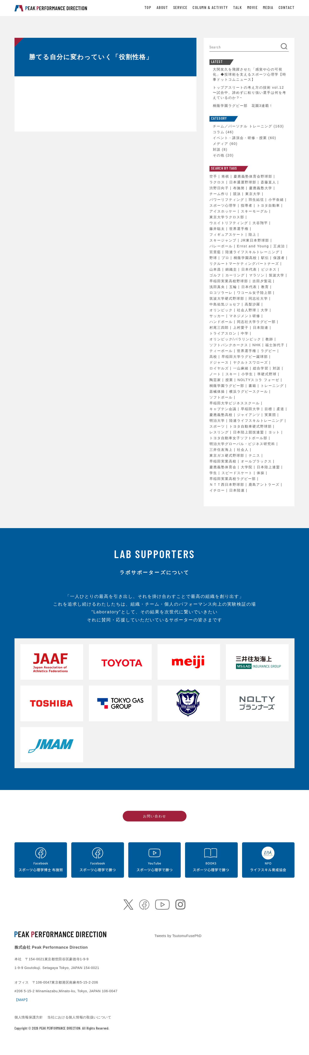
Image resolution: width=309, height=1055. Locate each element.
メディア (220, 144)
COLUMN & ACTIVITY (210, 8)
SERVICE (180, 8)
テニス (255, 455)
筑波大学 (277, 275)
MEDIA (268, 8)
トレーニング (273, 386)
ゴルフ (216, 275)
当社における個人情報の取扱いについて (79, 1017)
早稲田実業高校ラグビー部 (233, 479)
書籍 (253, 386)
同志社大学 (259, 298)
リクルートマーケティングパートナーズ (244, 264)
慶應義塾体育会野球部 (254, 176)
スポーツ (217, 426)
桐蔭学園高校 (246, 258)
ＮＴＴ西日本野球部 (227, 484)
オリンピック (221, 310)
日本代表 (249, 269)
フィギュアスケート (227, 234)
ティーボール (221, 351)
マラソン (257, 275)
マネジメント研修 (245, 316)
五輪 (233, 287)
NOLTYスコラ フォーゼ (259, 380)
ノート (216, 374)
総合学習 (261, 368)
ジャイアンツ (249, 415)
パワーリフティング (227, 200)
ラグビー (269, 351)
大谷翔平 (260, 223)
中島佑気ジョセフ (225, 304)
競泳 (237, 194)
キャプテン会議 (223, 409)
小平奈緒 (276, 200)
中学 (245, 333)
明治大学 (217, 420)
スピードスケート (238, 473)
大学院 (247, 467)
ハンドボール (221, 322)
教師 (270, 339)
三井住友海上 (221, 450)
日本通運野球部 (243, 182)
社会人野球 (247, 310)
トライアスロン (223, 333)
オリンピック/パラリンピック (236, 339)
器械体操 (217, 391)
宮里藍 (216, 252)
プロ (226, 258)
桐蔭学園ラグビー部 (227, 386)
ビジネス (269, 269)
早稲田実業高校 (223, 461)
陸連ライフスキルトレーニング (253, 252)
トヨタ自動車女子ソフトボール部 (239, 438)
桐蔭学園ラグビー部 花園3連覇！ (243, 106)
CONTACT (287, 8)
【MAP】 (21, 1000)
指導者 (247, 205)
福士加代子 (275, 345)
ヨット (274, 432)
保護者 (279, 258)
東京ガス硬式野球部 (227, 455)
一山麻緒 (241, 368)
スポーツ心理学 (223, 205)
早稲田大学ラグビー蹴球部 (245, 357)
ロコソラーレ (221, 293)
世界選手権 (239, 229)
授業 (230, 380)
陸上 (253, 234)
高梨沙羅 (253, 304)
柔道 (281, 409)
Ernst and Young (254, 246)
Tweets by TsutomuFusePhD (178, 936)
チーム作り (219, 194)
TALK (237, 8)
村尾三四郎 (219, 327)
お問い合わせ (154, 816)
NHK (257, 345)
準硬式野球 (267, 374)
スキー (231, 374)
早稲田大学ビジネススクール (235, 403)
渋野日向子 (219, 188)
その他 (218, 155)
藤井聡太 (217, 229)
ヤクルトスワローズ (251, 362)
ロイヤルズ (219, 368)
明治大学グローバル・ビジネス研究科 (243, 444)
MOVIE (252, 8)
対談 (217, 149)
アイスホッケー (223, 211)
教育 (265, 287)
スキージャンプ (223, 240)
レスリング (219, 432)
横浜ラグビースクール (249, 391)
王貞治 (279, 246)
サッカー (217, 316)
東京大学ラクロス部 (227, 217)
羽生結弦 (257, 200)
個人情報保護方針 (29, 1017)
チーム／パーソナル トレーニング (242, 126)
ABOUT (162, 8)
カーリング (235, 275)
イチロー (217, 490)
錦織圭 (231, 269)
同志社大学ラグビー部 (257, 322)
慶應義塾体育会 (223, 467)
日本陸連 (261, 327)
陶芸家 (216, 380)
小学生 (247, 374)
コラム (218, 132)
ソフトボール (221, 397)
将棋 (226, 176)
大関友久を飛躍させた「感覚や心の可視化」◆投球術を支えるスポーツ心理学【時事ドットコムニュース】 (249, 74)
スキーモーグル (255, 211)
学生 (214, 473)
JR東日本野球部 (256, 240)
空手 (214, 176)
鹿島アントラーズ (265, 484)
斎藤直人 (269, 182)
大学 (265, 310)
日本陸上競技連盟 (249, 432)
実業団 (271, 415)
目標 (269, 409)
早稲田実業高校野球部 (229, 281)
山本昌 (216, 269)
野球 (214, 258)
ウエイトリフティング (229, 223)
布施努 (239, 188)
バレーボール (221, 246)
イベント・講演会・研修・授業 (240, 138)
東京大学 (253, 194)
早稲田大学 (251, 409)
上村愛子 (241, 327)
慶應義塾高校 (221, 415)
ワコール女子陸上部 (255, 293)
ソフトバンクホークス (229, 345)
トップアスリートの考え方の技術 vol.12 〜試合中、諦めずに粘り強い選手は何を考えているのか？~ (249, 93)
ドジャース (219, 362)
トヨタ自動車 (269, 205)
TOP (147, 8)
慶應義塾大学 (261, 188)
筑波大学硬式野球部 (227, 298)
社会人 (243, 450)
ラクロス (217, 182)
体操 (261, 473)
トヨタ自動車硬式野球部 (251, 426)
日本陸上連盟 (269, 467)
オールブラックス (257, 461)
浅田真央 (217, 287)
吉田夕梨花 (262, 281)
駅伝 (265, 258)
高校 (214, 357)
